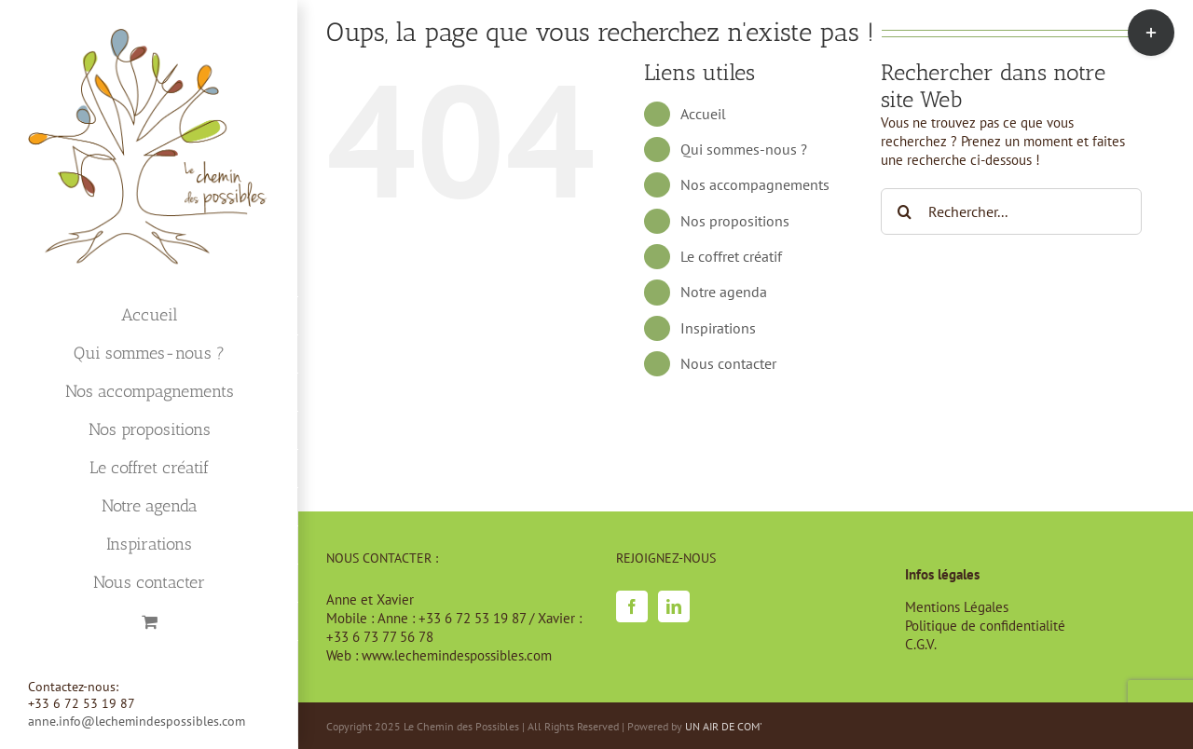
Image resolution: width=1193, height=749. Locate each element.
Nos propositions (734, 220)
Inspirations (718, 328)
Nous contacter (728, 363)
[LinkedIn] (674, 606)
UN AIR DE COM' (723, 726)
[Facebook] (632, 606)
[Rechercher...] (1011, 211)
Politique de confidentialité (985, 625)
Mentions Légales (956, 607)
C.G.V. (921, 644)
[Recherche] (904, 211)
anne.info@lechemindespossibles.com (136, 721)
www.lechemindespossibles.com (457, 655)
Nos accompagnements (755, 184)
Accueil (703, 113)
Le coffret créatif (731, 256)
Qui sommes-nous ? (743, 149)
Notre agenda (723, 291)
